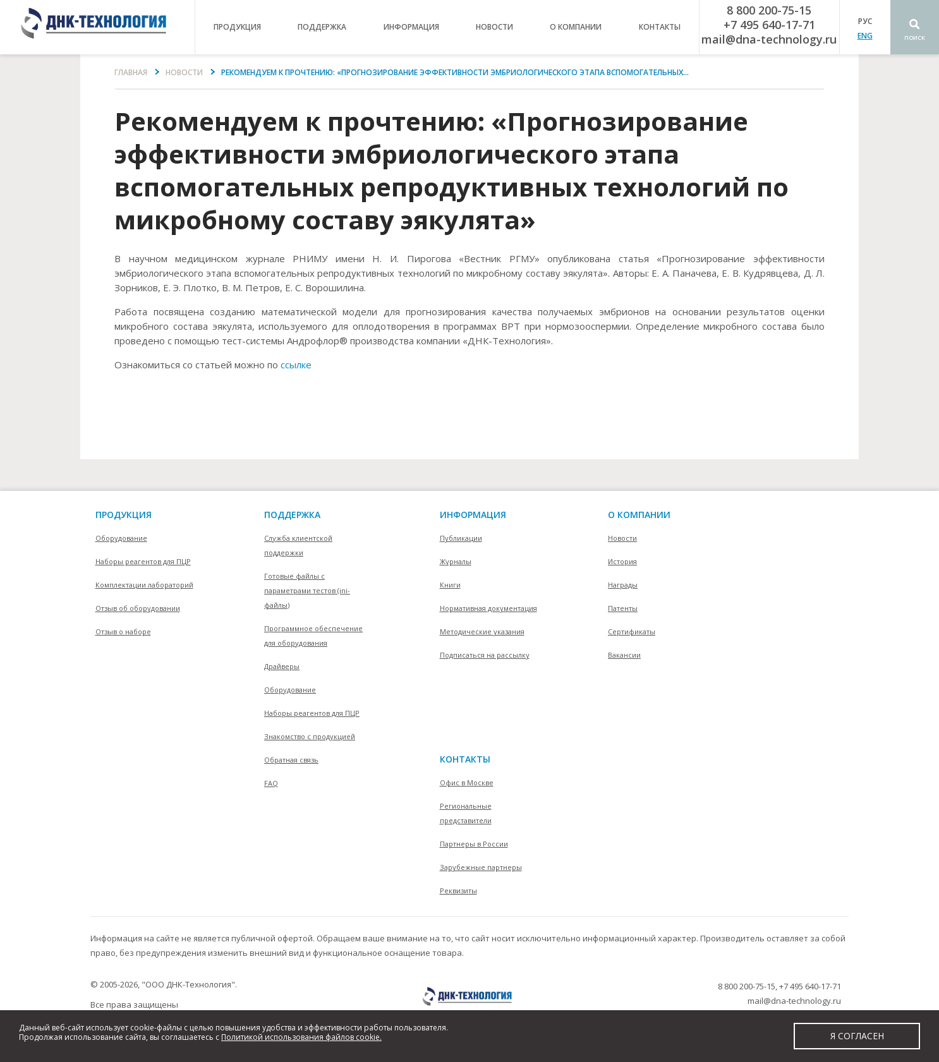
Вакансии (624, 655)
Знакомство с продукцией (309, 736)
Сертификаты (631, 631)
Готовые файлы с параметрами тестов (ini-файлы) (307, 590)
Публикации (461, 538)
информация (411, 26)
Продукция (123, 515)
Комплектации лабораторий (144, 584)
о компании (576, 26)
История (622, 561)
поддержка (322, 26)
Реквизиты (458, 890)
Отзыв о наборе (123, 631)
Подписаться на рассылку (485, 655)
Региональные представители (466, 813)
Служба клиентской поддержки (298, 545)
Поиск (914, 37)
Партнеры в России (474, 843)
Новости (494, 26)
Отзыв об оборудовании (137, 608)
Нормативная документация (488, 608)
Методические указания (482, 631)
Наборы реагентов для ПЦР (143, 561)
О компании (639, 515)
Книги (450, 584)
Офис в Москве (467, 782)
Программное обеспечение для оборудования (313, 636)
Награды (623, 584)
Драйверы (282, 666)
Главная (130, 72)
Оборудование (121, 538)
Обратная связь (291, 759)
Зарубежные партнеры (481, 867)
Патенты (623, 608)
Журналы (455, 561)
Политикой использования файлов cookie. (301, 1037)
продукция (237, 26)
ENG (865, 35)
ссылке (296, 364)
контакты (660, 26)
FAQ (271, 783)
